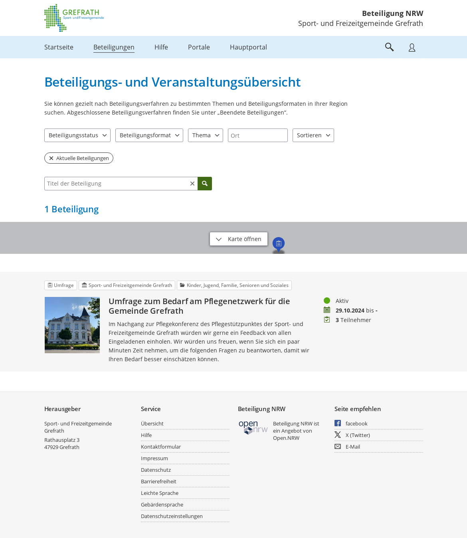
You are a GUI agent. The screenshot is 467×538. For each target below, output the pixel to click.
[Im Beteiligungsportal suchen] (389, 47)
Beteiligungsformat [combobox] (145, 135)
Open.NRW (286, 437)
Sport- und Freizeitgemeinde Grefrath (78, 427)
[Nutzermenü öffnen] (412, 47)
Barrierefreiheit (158, 481)
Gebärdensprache (162, 504)
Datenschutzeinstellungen (172, 516)
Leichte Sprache (159, 492)
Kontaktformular (161, 446)
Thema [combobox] (201, 135)
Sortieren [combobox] (309, 135)
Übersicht (152, 423)
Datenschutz (156, 469)
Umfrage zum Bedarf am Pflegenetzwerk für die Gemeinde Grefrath (199, 306)
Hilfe (146, 435)
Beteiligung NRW (392, 13)
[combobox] (258, 135)
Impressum (154, 458)
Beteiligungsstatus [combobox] (73, 135)
